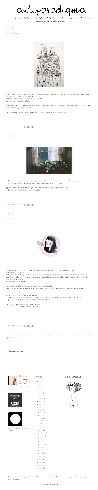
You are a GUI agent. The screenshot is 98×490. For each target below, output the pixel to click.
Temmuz (42, 436)
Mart (41, 447)
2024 (40, 384)
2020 (40, 396)
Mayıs (42, 442)
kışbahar (9, 219)
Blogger (41, 484)
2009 (40, 471)
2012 (40, 462)
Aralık (42, 413)
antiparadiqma (24, 376)
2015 (40, 410)
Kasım (42, 415)
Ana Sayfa (49, 334)
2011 (40, 465)
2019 (40, 399)
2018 (40, 401)
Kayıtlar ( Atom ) (14, 338)
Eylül (41, 430)
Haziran (42, 439)
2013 (40, 459)
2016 (40, 407)
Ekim (41, 418)
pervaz (8, 140)
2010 (40, 468)
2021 (40, 393)
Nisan (42, 444)
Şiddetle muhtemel (13, 33)
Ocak (41, 453)
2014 (40, 457)
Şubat (42, 450)
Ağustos (42, 433)
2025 (40, 381)
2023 (40, 387)
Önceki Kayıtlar (87, 334)
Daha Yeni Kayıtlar (11, 334)
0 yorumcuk (19, 127)
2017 (40, 404)
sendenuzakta (10, 306)
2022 (40, 390)
